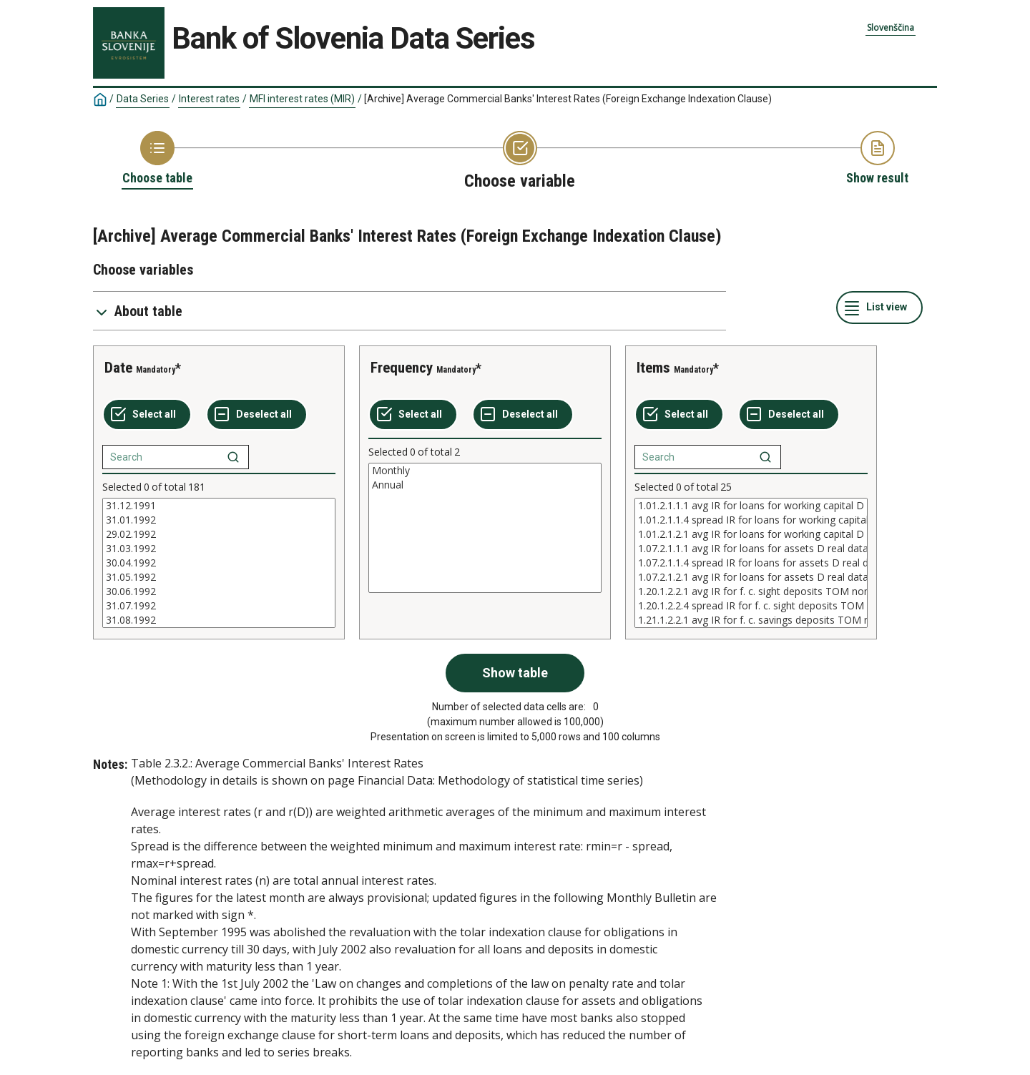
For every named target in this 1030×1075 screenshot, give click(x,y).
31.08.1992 (219, 620)
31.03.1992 (219, 548)
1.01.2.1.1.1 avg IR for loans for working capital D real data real (751, 506)
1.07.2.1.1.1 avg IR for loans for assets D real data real (751, 548)
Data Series (143, 98)
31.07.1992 (219, 606)
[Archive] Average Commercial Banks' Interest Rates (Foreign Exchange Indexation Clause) (568, 98)
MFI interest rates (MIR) (302, 98)
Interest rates (209, 98)
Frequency (402, 367)
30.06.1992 (219, 591)
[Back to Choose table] (157, 158)
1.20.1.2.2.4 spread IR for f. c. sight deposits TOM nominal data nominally (751, 606)
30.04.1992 (219, 563)
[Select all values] (147, 414)
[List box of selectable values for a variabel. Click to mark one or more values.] (218, 563)
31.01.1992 (219, 520)
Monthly (485, 470)
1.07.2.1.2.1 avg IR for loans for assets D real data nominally (751, 577)
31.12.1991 (219, 506)
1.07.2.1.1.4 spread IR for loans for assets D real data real (751, 563)
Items (653, 367)
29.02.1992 (219, 534)
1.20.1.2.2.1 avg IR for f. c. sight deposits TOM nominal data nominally (751, 591)
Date (118, 367)
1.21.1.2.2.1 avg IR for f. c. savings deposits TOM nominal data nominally (751, 620)
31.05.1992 (219, 577)
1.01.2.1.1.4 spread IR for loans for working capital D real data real (751, 520)
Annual (485, 485)
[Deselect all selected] (257, 414)
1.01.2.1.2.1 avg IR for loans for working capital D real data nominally (751, 534)
